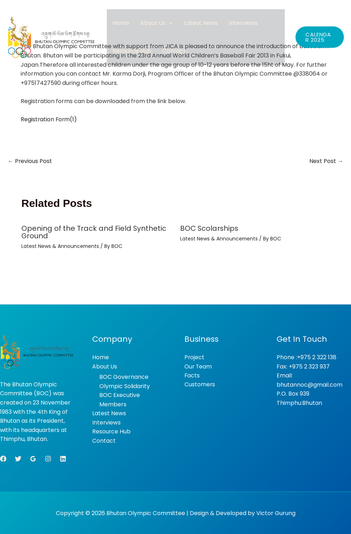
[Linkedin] (63, 458)
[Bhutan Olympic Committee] (51, 41)
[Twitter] (18, 458)
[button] (163, 25)
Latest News (191, 25)
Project (194, 357)
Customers (199, 384)
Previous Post (30, 161)
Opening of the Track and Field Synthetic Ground (94, 232)
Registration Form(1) (49, 119)
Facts (192, 375)
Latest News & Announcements (60, 245)
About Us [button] (150, 25)
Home (118, 25)
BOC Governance (123, 376)
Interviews (229, 25)
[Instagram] (48, 458)
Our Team (198, 366)
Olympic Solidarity (124, 386)
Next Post (326, 161)
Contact (168, 57)
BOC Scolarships (210, 229)
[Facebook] (3, 458)
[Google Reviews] (33, 458)
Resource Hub (129, 57)
